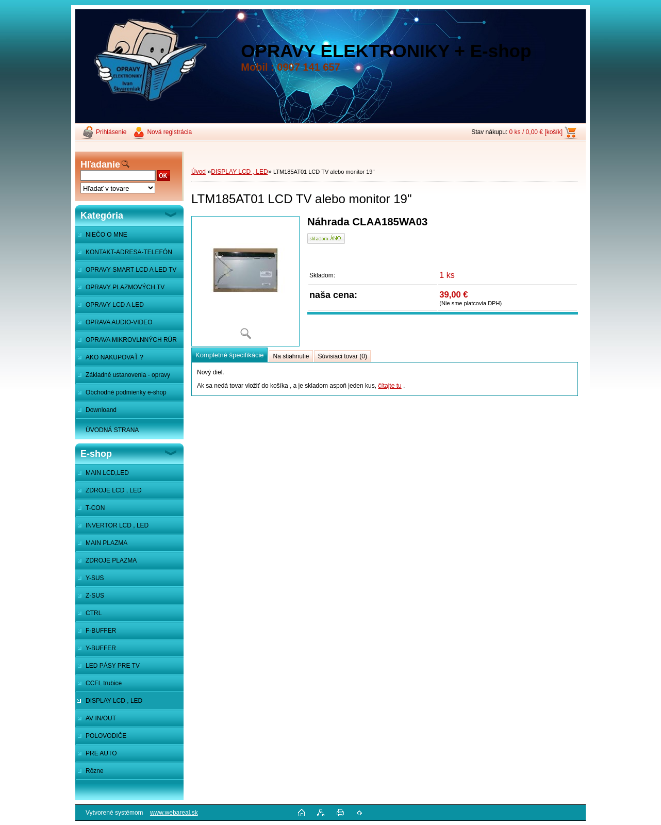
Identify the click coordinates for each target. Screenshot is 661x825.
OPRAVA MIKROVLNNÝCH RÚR (131, 339)
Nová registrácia (169, 132)
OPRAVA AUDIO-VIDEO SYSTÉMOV (114, 325)
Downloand (101, 410)
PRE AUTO (101, 753)
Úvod (198, 171)
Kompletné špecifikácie (229, 355)
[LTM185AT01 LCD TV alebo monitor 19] (245, 281)
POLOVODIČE (106, 735)
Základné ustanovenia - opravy (128, 374)
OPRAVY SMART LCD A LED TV (131, 269)
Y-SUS (95, 578)
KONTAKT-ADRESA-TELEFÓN (129, 252)
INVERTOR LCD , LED (117, 525)
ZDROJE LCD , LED (114, 490)
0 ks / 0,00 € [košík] (536, 132)
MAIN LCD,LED (107, 472)
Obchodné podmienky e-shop (126, 392)
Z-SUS (95, 595)
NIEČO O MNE (106, 234)
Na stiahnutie (291, 356)
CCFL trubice (104, 683)
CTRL (94, 613)
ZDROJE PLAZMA (111, 560)
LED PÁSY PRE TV (113, 665)
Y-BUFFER (101, 648)
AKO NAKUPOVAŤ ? (114, 357)
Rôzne (95, 770)
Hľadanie (100, 164)
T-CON (95, 508)
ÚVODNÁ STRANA (112, 430)
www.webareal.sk (174, 812)
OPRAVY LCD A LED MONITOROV (109, 307)
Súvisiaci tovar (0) (342, 356)
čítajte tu (389, 385)
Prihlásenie (111, 132)
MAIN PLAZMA (106, 543)
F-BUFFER (101, 630)
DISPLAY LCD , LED (114, 700)
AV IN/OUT (101, 718)
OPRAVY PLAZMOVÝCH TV (125, 287)
